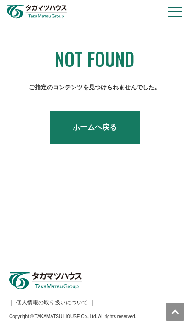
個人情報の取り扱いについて (52, 212)
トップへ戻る (175, 311)
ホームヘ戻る (95, 127)
